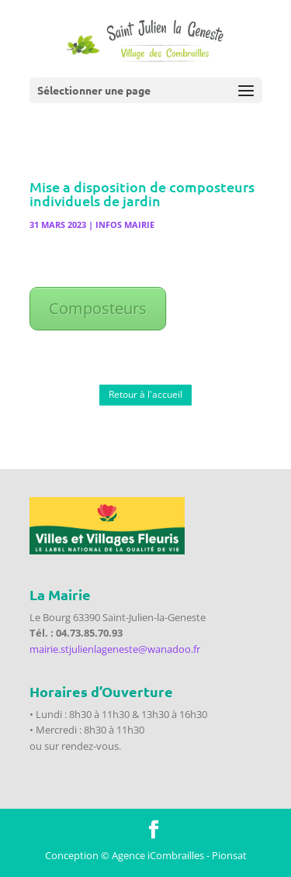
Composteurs (98, 308)
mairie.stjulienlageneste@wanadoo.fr (114, 649)
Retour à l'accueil (145, 394)
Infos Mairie (124, 224)
